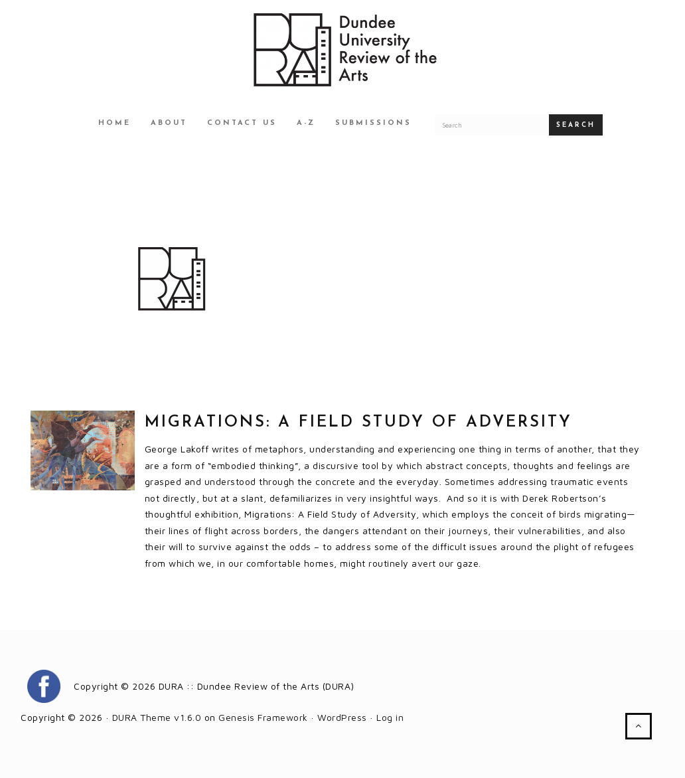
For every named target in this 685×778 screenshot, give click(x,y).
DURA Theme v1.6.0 (157, 717)
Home (114, 123)
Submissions (373, 123)
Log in (390, 717)
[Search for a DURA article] (492, 125)
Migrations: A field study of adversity (358, 423)
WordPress (342, 717)
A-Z (306, 123)
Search (575, 125)
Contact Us (242, 123)
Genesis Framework (263, 717)
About (169, 123)
